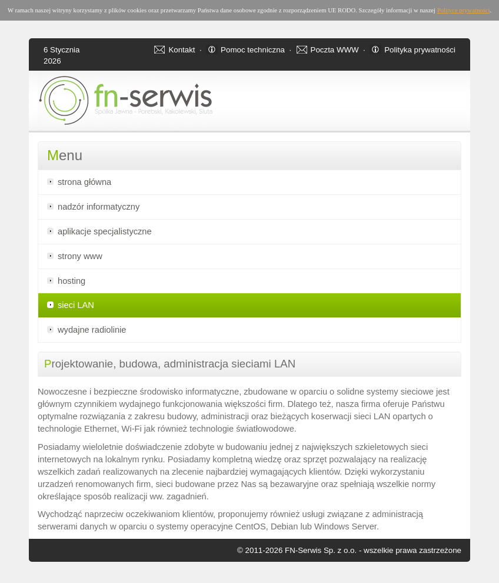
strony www (80, 256)
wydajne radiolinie (92, 329)
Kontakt (181, 49)
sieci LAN (76, 305)
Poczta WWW (335, 49)
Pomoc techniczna (253, 49)
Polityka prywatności (419, 49)
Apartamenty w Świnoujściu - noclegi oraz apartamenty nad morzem (35, 580)
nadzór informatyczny (98, 206)
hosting (71, 281)
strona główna (84, 182)
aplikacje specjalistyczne (105, 231)
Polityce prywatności (463, 10)
